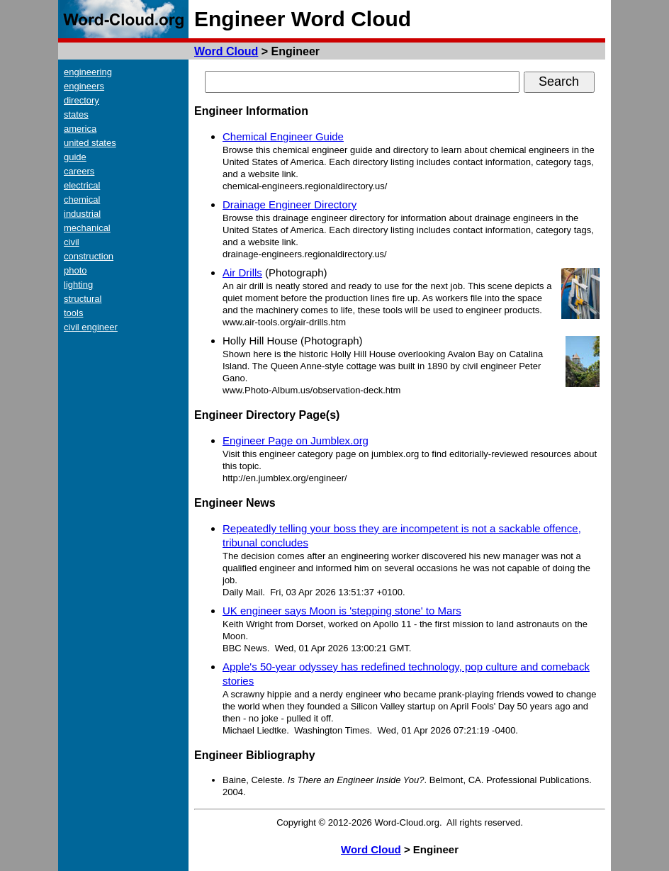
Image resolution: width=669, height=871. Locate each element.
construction (88, 256)
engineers (84, 86)
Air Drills (242, 272)
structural (82, 298)
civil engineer (91, 327)
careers (79, 171)
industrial (82, 213)
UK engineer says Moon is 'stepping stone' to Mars (342, 611)
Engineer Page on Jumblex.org (296, 440)
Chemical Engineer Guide (283, 136)
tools (73, 313)
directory (81, 100)
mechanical (87, 228)
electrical (82, 185)
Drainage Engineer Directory (289, 204)
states (76, 114)
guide (75, 157)
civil (71, 242)
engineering (88, 72)
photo (75, 270)
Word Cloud (226, 51)
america (80, 128)
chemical (82, 199)
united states (90, 142)
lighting (78, 284)
